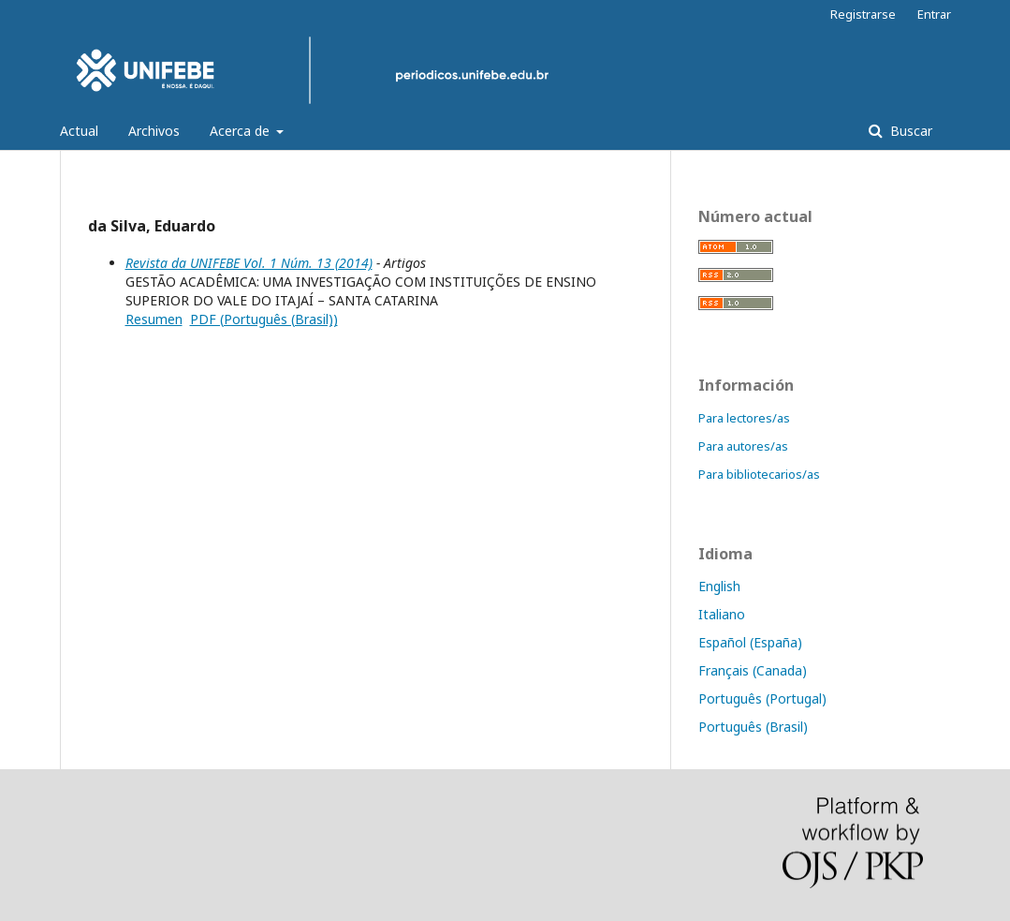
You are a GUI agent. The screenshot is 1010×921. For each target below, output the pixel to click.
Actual (79, 131)
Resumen (154, 319)
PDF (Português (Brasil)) (264, 319)
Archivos (154, 131)
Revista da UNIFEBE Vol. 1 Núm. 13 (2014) (249, 263)
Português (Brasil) (753, 726)
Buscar (909, 131)
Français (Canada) (752, 670)
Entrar (934, 14)
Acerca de (241, 131)
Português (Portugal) (762, 698)
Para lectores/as (744, 417)
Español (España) (750, 642)
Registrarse (863, 14)
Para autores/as (743, 446)
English (719, 586)
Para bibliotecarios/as (759, 474)
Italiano (721, 614)
